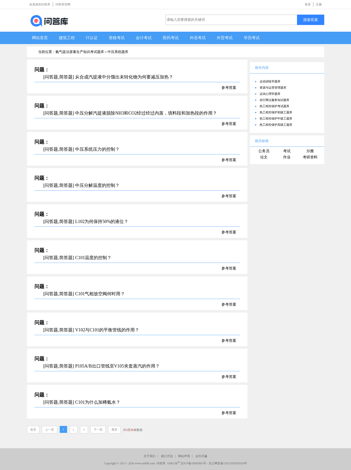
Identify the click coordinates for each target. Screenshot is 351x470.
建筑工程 (67, 38)
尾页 (114, 429)
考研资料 (310, 157)
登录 (308, 4)
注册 (319, 4)
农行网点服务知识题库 (274, 100)
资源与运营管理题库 (273, 87)
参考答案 (228, 88)
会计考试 (144, 38)
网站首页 (40, 38)
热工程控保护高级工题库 (276, 124)
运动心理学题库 (270, 94)
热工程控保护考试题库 (274, 106)
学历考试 (252, 38)
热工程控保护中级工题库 (276, 118)
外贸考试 (225, 38)
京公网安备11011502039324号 (228, 463)
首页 (33, 429)
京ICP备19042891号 (193, 463)
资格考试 (117, 38)
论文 (264, 157)
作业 (287, 157)
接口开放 (167, 456)
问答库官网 (62, 4)
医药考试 (171, 38)
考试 (287, 151)
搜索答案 (310, 20)
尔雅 (310, 151)
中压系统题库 (118, 52)
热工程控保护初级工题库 (276, 112)
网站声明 (184, 456)
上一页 (49, 429)
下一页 (98, 429)
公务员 (264, 151)
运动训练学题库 (270, 81)
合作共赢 (201, 456)
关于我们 (150, 456)
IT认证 (92, 38)
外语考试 (198, 38)
